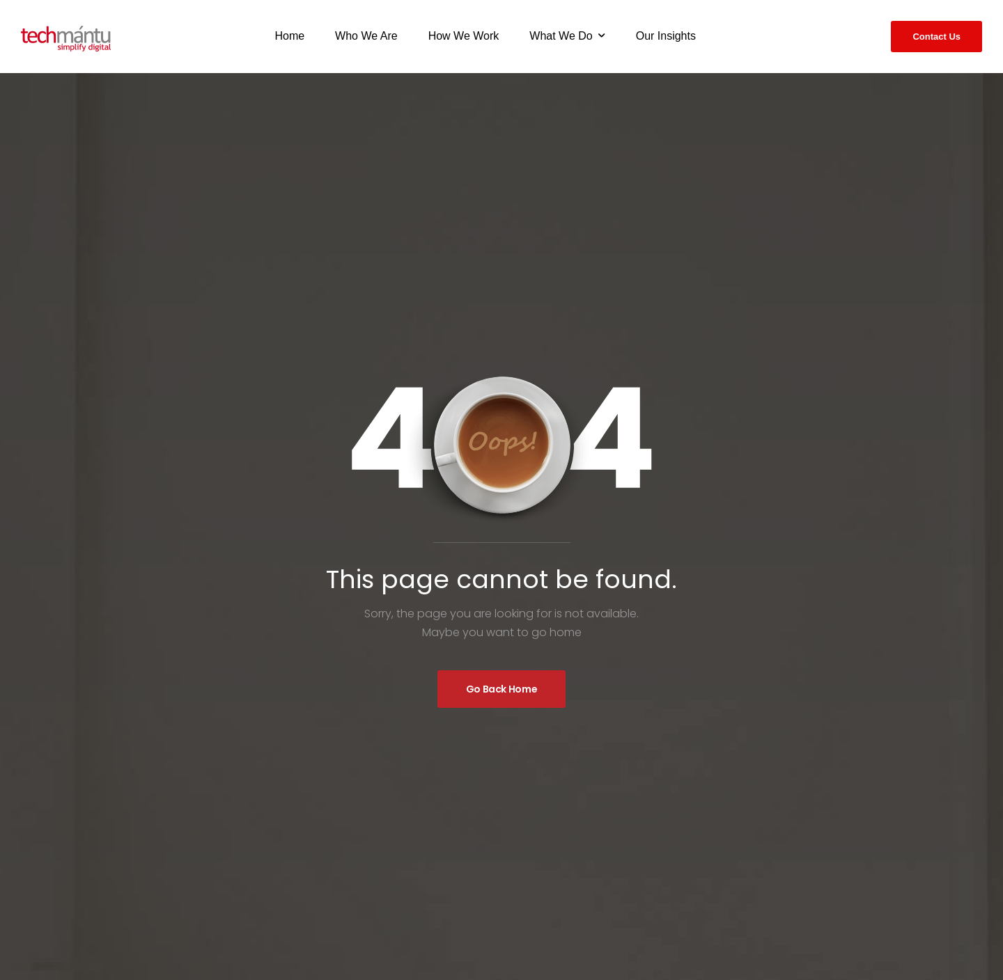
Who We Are (366, 36)
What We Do (560, 36)
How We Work (463, 36)
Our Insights (666, 36)
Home (289, 36)
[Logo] (66, 38)
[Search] (867, 34)
